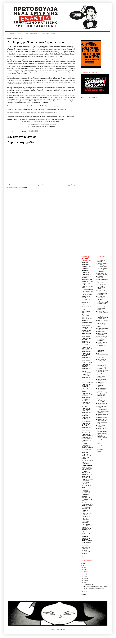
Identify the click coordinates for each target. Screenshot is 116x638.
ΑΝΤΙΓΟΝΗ (85, 321)
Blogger (63, 629)
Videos (26, 33)
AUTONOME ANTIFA (87, 280)
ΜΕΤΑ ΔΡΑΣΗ (85, 502)
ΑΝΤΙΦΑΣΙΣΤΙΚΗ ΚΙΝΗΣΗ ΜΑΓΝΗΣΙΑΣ (87, 381)
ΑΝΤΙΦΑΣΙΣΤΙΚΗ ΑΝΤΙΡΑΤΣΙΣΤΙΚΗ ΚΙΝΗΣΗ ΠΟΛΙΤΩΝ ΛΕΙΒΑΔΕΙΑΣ (87, 348)
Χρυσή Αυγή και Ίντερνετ (101, 426)
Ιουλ (85, 571)
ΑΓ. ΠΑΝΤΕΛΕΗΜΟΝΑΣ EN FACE (87, 316)
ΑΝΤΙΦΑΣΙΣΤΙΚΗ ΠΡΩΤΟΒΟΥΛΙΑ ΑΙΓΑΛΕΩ (86, 399)
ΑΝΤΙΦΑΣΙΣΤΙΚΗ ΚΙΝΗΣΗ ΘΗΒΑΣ (86, 375)
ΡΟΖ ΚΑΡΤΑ (85, 531)
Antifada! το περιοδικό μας (47, 33)
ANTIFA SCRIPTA (86, 274)
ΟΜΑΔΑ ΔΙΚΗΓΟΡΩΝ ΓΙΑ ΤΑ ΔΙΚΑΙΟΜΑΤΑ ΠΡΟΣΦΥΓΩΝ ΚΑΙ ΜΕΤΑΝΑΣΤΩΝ (87, 506)
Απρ (85, 578)
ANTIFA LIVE (85, 270)
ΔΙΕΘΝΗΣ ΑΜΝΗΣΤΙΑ (87, 460)
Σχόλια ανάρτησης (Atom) (20, 187)
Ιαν (85, 591)
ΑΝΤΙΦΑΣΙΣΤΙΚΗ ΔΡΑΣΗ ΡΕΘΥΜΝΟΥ (87, 361)
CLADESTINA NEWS (87, 289)
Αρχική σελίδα (10, 33)
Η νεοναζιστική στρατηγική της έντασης (101, 308)
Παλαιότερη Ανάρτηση (69, 185)
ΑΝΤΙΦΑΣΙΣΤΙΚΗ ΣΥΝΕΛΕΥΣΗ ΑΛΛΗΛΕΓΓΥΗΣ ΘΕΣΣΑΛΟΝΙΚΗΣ (86, 419)
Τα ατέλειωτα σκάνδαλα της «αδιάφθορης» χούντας (101, 384)
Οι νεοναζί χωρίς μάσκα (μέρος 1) (102, 364)
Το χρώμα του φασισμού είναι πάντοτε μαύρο (101, 400)
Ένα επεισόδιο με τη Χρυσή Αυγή (103, 264)
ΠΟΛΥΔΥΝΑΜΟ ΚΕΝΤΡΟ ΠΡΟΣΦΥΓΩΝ (86, 518)
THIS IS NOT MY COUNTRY (86, 308)
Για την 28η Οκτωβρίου (100, 277)
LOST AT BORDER (87, 294)
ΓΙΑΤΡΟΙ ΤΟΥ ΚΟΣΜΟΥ (85, 458)
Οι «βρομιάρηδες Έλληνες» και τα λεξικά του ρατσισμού (103, 361)
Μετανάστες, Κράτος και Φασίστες (103, 334)
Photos (19, 33)
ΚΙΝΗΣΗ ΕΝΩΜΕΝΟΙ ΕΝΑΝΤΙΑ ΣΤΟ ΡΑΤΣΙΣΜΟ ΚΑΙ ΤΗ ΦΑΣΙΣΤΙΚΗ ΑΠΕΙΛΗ (87, 491)
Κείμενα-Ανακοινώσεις (103, 448)
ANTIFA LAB (85, 268)
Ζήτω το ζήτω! (101, 282)
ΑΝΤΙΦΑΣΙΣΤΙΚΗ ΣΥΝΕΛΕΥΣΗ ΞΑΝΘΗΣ (86, 425)
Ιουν (85, 574)
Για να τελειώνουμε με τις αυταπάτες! (103, 270)
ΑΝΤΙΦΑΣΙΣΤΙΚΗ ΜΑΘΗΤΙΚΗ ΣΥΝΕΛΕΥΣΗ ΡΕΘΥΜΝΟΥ (86, 386)
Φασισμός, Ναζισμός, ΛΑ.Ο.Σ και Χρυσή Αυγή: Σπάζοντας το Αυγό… (103, 421)
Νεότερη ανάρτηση (12, 185)
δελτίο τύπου (101, 446)
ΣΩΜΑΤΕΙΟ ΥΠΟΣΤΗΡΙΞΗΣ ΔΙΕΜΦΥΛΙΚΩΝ (86, 547)
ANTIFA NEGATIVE (87, 272)
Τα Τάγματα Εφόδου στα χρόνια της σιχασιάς (102, 390)
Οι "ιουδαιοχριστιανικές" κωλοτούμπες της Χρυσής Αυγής (103, 355)
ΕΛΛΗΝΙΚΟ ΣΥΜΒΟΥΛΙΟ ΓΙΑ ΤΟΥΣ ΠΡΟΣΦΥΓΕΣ (87, 473)
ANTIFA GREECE (86, 266)
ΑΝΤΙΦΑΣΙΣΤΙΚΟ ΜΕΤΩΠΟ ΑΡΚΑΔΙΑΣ (87, 431)
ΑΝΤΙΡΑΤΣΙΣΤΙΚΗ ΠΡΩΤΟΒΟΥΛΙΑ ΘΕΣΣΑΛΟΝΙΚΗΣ (86, 332)
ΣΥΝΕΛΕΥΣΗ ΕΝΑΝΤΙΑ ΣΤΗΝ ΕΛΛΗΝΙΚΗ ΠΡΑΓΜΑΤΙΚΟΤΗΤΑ (87, 538)
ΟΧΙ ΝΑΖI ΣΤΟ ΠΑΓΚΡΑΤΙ (85, 511)
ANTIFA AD (85, 263)
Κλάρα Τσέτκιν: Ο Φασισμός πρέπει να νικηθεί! (103, 325)
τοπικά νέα (100, 449)
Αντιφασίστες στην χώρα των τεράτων (102, 267)
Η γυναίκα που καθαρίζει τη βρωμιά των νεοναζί (102, 298)
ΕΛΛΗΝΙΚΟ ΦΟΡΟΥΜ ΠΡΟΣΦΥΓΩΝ (87, 480)
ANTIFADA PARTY (88, 584)
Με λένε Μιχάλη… (102, 331)
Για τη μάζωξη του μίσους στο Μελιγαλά (103, 274)
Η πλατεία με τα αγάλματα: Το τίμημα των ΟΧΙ (103, 313)
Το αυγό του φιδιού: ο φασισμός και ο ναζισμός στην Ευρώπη (103, 395)
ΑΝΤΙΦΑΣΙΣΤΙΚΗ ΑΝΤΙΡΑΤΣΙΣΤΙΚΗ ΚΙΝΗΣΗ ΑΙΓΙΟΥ (86, 343)
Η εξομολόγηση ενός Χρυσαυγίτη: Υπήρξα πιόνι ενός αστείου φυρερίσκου (103, 303)
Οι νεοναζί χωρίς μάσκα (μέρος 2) (102, 367)
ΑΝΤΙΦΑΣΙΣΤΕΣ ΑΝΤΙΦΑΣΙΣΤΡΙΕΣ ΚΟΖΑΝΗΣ (86, 338)
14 (83, 563)
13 (83, 565)
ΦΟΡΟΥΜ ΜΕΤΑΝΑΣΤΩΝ (86, 551)
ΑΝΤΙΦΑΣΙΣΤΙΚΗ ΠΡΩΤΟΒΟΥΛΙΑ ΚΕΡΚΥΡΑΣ (86, 410)
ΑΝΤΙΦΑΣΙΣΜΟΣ (86, 335)
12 (83, 594)
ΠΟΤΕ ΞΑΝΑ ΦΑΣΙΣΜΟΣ (85, 522)
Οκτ (85, 567)
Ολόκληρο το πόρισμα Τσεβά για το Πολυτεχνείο (103, 372)
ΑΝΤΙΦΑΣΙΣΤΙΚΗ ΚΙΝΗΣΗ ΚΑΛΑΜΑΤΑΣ (87, 378)
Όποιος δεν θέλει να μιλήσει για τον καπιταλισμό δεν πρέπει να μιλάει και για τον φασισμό (102, 436)
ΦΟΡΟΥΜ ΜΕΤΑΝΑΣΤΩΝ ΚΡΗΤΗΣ (86, 555)
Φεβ (85, 582)
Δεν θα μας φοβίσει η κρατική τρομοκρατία (94, 588)
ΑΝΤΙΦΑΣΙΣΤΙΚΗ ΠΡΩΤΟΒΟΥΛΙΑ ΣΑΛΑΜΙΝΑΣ (86, 414)
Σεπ (85, 569)
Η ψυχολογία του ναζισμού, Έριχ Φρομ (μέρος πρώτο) (103, 317)
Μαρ (85, 580)
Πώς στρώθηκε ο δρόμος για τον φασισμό (102, 376)
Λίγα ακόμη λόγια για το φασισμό (103, 329)
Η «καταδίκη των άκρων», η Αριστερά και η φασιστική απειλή (102, 286)
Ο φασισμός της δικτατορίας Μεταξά (102, 346)
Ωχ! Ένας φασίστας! (102, 431)
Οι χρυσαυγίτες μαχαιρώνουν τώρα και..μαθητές (95, 586)
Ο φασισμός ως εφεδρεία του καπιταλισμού (101, 350)
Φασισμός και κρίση (102, 417)
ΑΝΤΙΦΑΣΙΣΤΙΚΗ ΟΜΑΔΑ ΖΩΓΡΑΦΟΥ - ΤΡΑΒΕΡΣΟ (87, 395)
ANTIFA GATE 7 (86, 264)
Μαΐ (85, 576)
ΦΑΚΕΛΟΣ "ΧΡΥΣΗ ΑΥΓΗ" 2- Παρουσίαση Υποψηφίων (103, 411)
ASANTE (84, 278)
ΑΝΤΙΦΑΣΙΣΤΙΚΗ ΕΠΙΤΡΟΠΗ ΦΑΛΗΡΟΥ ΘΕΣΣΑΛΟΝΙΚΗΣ (86, 370)
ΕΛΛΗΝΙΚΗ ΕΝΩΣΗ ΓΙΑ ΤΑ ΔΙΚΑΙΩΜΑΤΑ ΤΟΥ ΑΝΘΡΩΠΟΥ (87, 468)
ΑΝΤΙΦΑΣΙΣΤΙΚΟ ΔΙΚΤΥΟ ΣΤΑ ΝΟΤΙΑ (87, 428)
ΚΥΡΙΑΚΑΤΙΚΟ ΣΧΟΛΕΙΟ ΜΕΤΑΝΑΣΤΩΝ (86, 496)
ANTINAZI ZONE (86, 276)
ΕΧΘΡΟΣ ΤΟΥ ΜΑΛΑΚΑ (85, 483)
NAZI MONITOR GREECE (86, 297)
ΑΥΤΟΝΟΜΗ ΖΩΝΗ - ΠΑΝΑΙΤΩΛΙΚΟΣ (87, 450)
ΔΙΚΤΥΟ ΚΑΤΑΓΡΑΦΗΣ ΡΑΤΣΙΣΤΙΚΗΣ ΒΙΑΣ (87, 464)
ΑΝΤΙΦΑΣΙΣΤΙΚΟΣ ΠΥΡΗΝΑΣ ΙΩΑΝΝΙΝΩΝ (86, 442)
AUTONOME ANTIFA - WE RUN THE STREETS (87, 283)
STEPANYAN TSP (86, 306)
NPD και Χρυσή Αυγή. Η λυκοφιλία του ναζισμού (103, 260)
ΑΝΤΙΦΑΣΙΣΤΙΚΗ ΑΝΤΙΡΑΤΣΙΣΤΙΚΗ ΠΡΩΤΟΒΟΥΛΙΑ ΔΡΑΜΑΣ (86, 353)
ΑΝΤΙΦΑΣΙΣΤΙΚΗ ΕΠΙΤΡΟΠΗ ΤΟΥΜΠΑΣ (86, 366)
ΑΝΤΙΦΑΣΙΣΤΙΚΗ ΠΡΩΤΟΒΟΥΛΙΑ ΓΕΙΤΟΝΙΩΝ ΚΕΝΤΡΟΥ (86, 404)
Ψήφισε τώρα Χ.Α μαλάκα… (102, 429)
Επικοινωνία (33, 33)
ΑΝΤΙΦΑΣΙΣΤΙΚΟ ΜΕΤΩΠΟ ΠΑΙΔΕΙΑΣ (87, 438)
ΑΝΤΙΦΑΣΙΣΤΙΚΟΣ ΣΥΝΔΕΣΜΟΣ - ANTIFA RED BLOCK (87, 446)
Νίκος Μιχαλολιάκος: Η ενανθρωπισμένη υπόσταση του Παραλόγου (103, 338)
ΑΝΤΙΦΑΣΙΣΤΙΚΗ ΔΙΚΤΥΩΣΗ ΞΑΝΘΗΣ (87, 358)
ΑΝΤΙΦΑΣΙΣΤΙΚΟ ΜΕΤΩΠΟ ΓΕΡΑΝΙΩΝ (87, 435)
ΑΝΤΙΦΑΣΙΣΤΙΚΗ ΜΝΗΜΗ (86, 390)
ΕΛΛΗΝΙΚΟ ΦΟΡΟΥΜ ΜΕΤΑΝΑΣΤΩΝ (87, 477)
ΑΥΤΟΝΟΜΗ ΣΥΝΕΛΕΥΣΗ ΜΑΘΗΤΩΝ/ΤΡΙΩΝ (86, 454)
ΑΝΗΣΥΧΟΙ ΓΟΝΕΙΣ (87, 319)
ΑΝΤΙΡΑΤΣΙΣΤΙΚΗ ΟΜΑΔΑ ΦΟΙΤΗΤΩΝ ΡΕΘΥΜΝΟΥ (87, 327)
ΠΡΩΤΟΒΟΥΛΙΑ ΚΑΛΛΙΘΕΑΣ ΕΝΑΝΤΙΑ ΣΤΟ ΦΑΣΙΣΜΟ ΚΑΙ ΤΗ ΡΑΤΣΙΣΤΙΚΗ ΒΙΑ (86, 527)
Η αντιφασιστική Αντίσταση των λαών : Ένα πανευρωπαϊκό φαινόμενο (103, 292)
